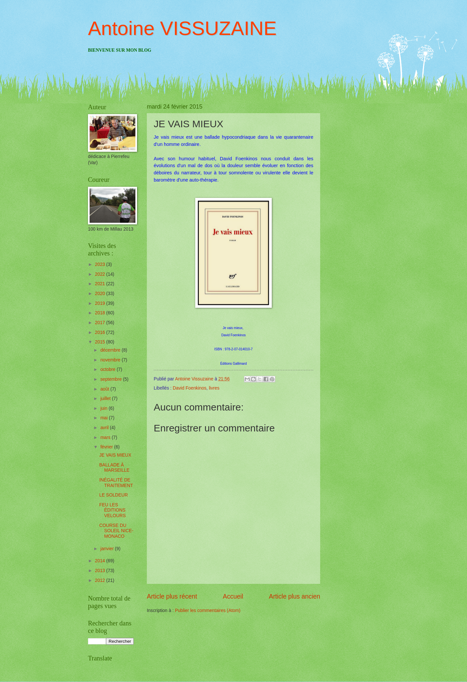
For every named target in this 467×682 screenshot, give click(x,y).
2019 (100, 303)
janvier (107, 548)
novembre (111, 360)
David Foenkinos (189, 388)
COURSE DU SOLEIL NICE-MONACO (116, 531)
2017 (100, 322)
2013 (100, 570)
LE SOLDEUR (113, 495)
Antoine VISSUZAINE (182, 28)
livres (214, 388)
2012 (100, 580)
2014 (100, 560)
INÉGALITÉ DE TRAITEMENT (116, 483)
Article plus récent (172, 596)
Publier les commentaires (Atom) (207, 610)
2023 (100, 264)
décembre (111, 350)
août (105, 389)
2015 (100, 342)
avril (105, 427)
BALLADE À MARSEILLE (114, 468)
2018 (100, 312)
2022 (100, 274)
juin (104, 408)
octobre (108, 369)
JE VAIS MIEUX (115, 455)
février (107, 447)
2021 (100, 283)
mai (104, 417)
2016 (100, 332)
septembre (111, 379)
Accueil (233, 596)
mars (106, 437)
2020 (100, 293)
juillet (106, 398)
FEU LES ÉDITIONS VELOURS (112, 510)
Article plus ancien (294, 596)
